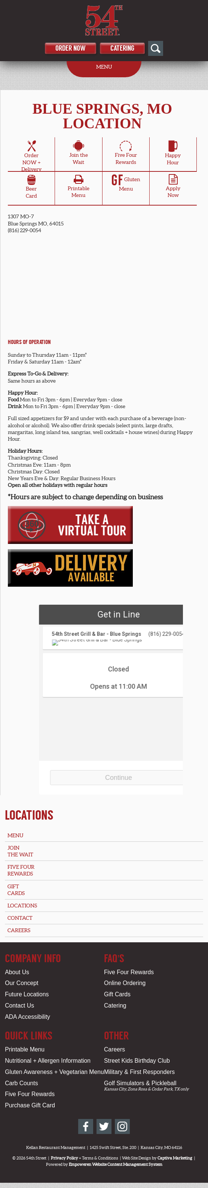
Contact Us (19, 1005)
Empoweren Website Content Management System (115, 1164)
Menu (15, 835)
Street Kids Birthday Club (137, 1060)
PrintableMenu (78, 188)
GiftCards (16, 889)
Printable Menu (25, 1049)
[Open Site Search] (155, 48)
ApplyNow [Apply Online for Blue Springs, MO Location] (173, 188)
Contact (20, 918)
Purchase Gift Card (30, 1105)
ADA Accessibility (27, 1017)
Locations (29, 815)
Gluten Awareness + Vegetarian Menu (54, 1072)
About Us (17, 972)
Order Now (70, 48)
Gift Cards (117, 994)
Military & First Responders (139, 1072)
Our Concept (21, 983)
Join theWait (78, 154)
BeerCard (31, 187)
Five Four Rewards (129, 972)
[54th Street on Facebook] (85, 1126)
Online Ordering (125, 983)
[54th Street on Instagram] (122, 1126)
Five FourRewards (126, 154)
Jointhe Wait (20, 851)
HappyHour (173, 154)
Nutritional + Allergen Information (48, 1060)
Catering (122, 48)
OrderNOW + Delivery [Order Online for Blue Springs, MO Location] (31, 157)
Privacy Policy (64, 1158)
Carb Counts (21, 1083)
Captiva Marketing (174, 1158)
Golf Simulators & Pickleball (140, 1083)
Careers (18, 930)
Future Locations (27, 994)
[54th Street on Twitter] (104, 1126)
